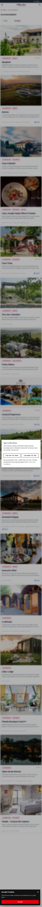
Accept (20, 902)
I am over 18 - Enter (12, 455)
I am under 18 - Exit (30, 455)
